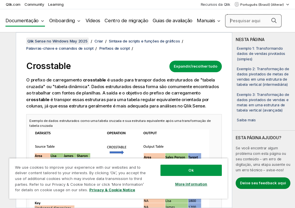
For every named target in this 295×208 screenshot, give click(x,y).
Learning (55, 4)
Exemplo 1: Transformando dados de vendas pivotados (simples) (261, 53)
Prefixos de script (114, 48)
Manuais (206, 20)
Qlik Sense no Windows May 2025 (57, 41)
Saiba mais (246, 120)
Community (34, 4)
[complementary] (263, 120)
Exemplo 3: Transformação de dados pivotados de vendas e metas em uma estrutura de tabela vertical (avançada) (263, 102)
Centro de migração (126, 20)
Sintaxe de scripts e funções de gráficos (144, 41)
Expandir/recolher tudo (196, 66)
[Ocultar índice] (7, 41)
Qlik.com (13, 4)
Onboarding (62, 20)
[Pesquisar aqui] (253, 21)
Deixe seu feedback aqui (263, 183)
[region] (118, 178)
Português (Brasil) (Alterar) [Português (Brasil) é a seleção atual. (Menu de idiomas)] (262, 5)
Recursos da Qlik (215, 4)
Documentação (22, 20)
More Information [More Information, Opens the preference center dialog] (191, 184)
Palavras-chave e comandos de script (59, 48)
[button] (274, 20)
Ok (191, 170)
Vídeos (93, 20)
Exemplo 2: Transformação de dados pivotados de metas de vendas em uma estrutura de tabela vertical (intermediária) (263, 76)
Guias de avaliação (173, 20)
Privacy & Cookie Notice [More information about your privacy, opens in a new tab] (112, 189)
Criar (98, 41)
